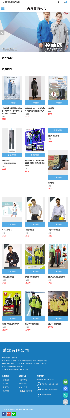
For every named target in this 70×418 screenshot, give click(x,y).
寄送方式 (23, 387)
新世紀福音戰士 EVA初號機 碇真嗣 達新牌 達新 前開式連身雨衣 (35, 163)
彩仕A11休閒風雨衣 (54, 324)
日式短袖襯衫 (29, 230)
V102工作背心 (7, 230)
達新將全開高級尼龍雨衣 (56, 277)
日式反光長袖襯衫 (8, 277)
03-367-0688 (15, 2)
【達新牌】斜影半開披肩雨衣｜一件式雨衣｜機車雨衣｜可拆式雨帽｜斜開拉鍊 (12, 110)
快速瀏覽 (12, 103)
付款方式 (23, 384)
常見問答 (6, 387)
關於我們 (6, 380)
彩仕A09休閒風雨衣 (32, 324)
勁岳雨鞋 (51, 108)
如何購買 (23, 380)
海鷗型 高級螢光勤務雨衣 (10, 324)
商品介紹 (6, 384)
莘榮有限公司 (46, 394)
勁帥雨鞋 (51, 183)
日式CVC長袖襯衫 (54, 230)
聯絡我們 (6, 391)
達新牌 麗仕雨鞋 (53, 136)
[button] (59, 2)
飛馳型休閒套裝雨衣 (32, 277)
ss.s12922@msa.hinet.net (50, 389)
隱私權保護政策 (26, 391)
